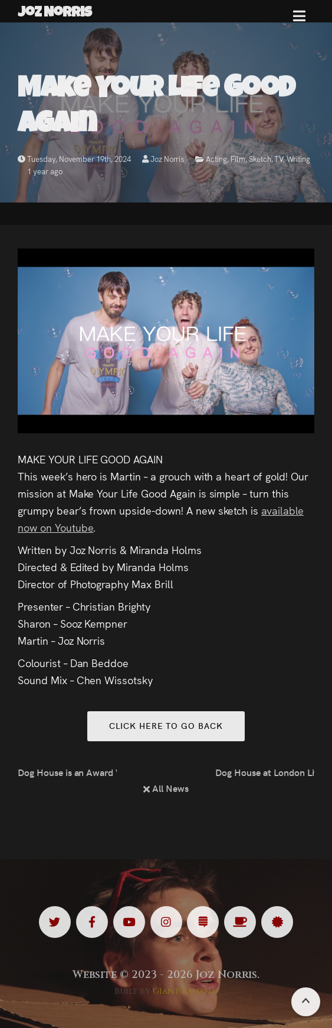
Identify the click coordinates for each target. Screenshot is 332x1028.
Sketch (260, 158)
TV (278, 158)
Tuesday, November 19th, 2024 (74, 158)
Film (238, 158)
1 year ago (45, 171)
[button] (299, 20)
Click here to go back (165, 725)
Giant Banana (184, 991)
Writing (298, 158)
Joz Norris (163, 158)
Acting (216, 158)
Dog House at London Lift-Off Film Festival (264, 771)
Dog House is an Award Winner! (67, 771)
